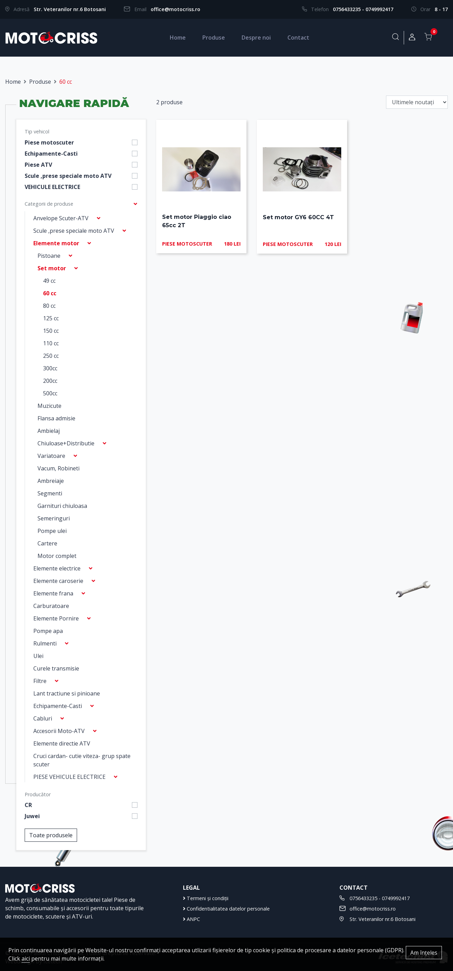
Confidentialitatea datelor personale (226, 908)
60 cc (49, 293)
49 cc (49, 281)
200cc (50, 381)
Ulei (38, 656)
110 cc (51, 343)
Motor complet (56, 556)
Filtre (40, 681)
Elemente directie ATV (61, 743)
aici (26, 958)
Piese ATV (38, 164)
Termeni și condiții (205, 898)
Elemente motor (56, 243)
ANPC (191, 919)
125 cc (51, 318)
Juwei (32, 816)
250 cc (51, 356)
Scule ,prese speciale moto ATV (68, 176)
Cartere (47, 543)
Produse (213, 37)
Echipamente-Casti (51, 153)
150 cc (51, 331)
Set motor (51, 268)
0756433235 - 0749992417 (363, 9)
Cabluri (42, 718)
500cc (50, 393)
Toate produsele (51, 835)
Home (178, 37)
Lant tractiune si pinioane (66, 693)
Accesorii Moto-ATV (59, 731)
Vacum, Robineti (58, 468)
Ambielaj (48, 431)
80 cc (49, 306)
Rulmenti (45, 643)
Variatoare (51, 456)
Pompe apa (48, 631)
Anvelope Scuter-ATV (61, 218)
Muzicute (49, 406)
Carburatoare (51, 606)
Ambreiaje (50, 481)
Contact (298, 37)
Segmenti (49, 493)
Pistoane (48, 256)
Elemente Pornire (56, 618)
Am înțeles (423, 952)
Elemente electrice (57, 568)
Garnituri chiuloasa (62, 506)
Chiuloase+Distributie (65, 443)
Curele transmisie (56, 668)
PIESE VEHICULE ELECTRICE (69, 777)
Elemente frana (53, 593)
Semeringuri (53, 518)
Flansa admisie (56, 418)
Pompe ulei (52, 531)
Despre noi (256, 37)
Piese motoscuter (49, 142)
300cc (50, 368)
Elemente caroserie (58, 581)
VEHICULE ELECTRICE (52, 187)
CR (28, 805)
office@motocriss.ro (175, 9)
